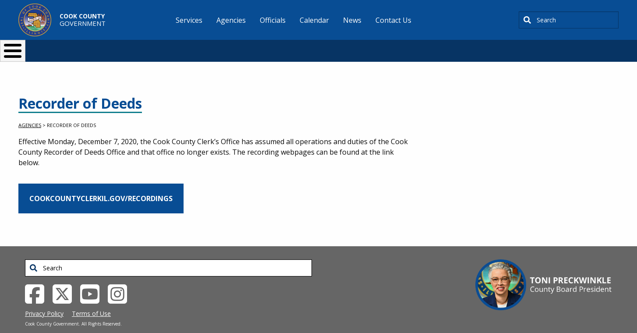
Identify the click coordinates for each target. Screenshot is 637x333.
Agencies (29, 110)
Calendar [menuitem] (314, 20)
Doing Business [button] (294, 47)
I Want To (143, 47)
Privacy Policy (44, 299)
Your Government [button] (369, 47)
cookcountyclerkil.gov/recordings (101, 184)
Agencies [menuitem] (231, 20)
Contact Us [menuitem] (393, 20)
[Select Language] (468, 47)
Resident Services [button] (225, 47)
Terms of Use (91, 299)
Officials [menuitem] (273, 20)
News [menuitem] (352, 20)
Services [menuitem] (189, 20)
